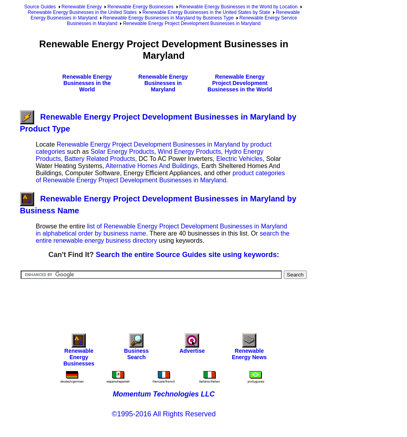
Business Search (136, 348)
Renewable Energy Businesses (140, 7)
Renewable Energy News (249, 348)
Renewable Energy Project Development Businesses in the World (239, 83)
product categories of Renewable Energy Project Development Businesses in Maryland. (160, 177)
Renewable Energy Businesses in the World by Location (238, 7)
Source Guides (40, 7)
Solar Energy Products (122, 151)
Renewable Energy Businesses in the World (87, 83)
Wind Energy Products (189, 151)
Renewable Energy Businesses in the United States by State (206, 12)
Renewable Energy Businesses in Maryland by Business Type (168, 18)
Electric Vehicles (239, 158)
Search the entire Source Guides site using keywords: (187, 255)
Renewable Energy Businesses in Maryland (163, 83)
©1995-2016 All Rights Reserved (163, 414)
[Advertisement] (164, 301)
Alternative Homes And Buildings (151, 165)
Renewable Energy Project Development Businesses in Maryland (191, 23)
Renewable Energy (82, 7)
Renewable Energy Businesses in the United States (82, 12)
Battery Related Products (99, 158)
